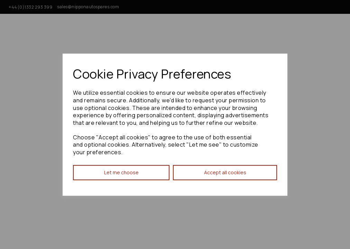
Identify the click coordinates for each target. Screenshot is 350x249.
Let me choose (121, 172)
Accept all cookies (225, 172)
